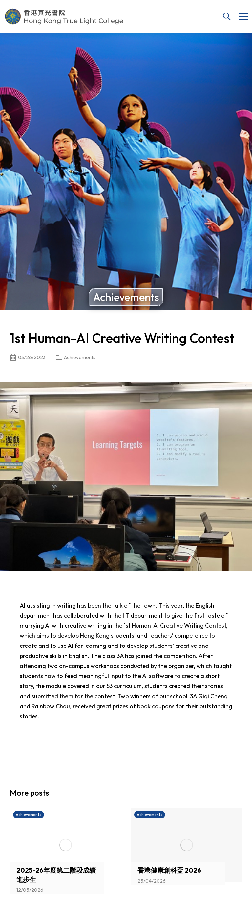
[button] (243, 16)
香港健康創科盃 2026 (169, 870)
